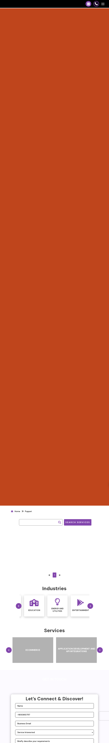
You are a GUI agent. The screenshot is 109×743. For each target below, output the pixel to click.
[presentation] (18, 606)
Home (17, 511)
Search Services (77, 522)
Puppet (28, 511)
